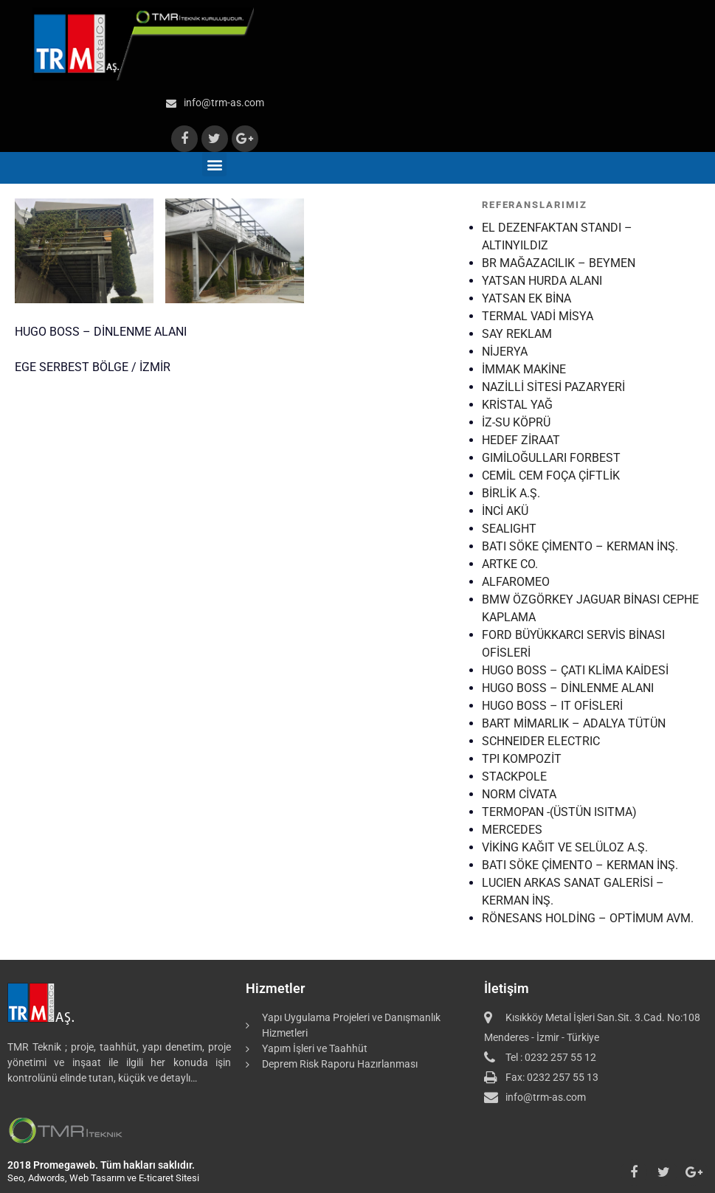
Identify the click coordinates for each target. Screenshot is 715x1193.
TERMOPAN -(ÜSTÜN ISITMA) (559, 812)
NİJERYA (505, 352)
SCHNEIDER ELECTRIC (541, 741)
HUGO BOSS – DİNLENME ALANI (568, 688)
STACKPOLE (514, 777)
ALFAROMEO (516, 582)
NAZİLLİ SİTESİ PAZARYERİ (553, 387)
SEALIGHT (509, 529)
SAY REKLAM (517, 334)
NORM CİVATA (519, 794)
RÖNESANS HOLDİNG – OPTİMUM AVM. (588, 918)
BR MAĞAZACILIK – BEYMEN (558, 263)
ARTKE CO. (510, 564)
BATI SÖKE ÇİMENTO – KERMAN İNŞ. (580, 546)
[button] (214, 164)
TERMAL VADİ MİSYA (537, 316)
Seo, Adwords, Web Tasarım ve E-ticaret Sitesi (103, 1177)
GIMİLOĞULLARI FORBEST (551, 458)
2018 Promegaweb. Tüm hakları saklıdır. (101, 1165)
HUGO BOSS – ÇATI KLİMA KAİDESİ (575, 670)
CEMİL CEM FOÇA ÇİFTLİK (551, 475)
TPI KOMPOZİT (522, 759)
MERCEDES (512, 830)
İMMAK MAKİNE (524, 369)
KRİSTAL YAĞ (517, 405)
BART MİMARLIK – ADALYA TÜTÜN (574, 723)
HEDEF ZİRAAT (521, 440)
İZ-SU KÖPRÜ (516, 422)
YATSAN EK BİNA (526, 298)
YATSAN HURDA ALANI (542, 281)
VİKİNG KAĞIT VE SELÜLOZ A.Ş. (565, 847)
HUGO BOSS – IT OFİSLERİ (552, 706)
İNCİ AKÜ (505, 511)
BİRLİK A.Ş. (511, 493)
